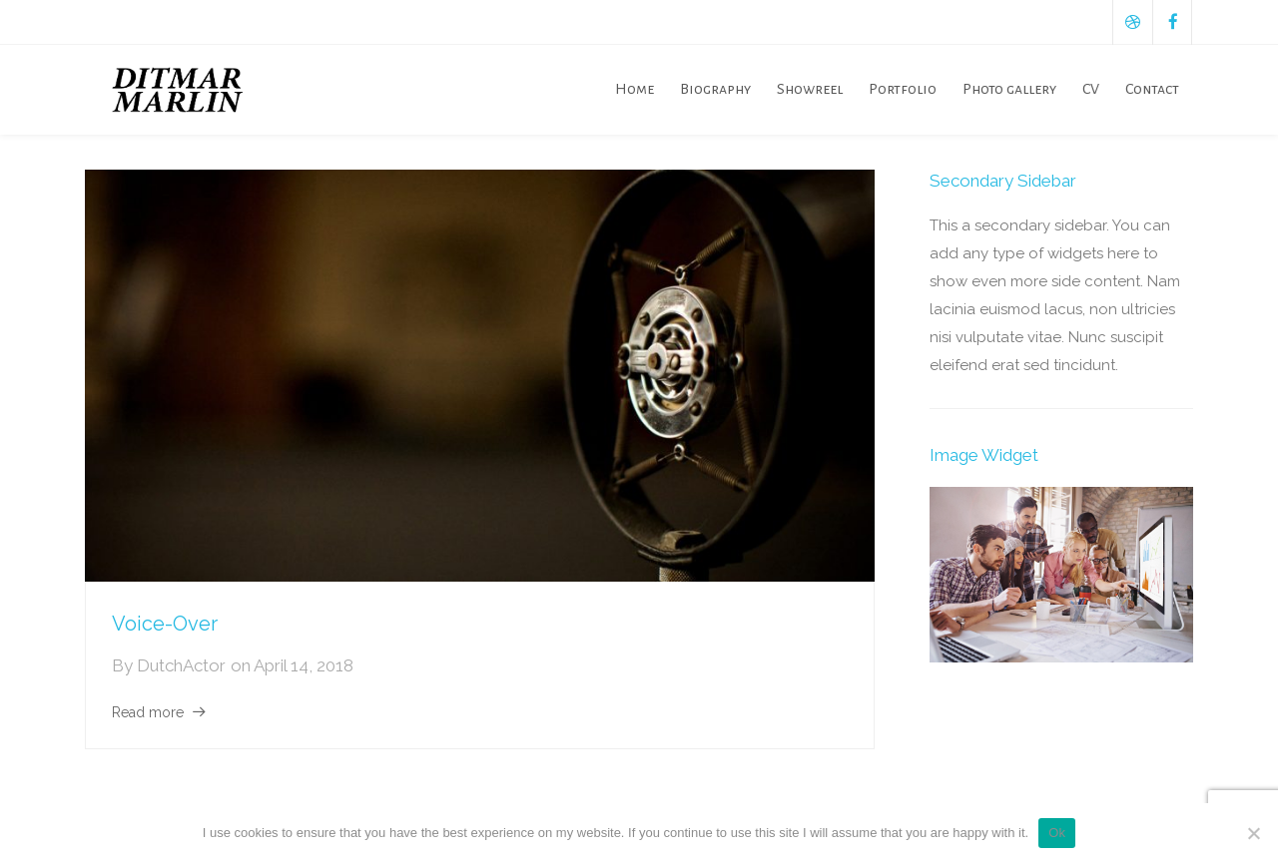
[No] (1253, 833)
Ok (1056, 832)
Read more (148, 712)
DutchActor (181, 665)
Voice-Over (165, 624)
